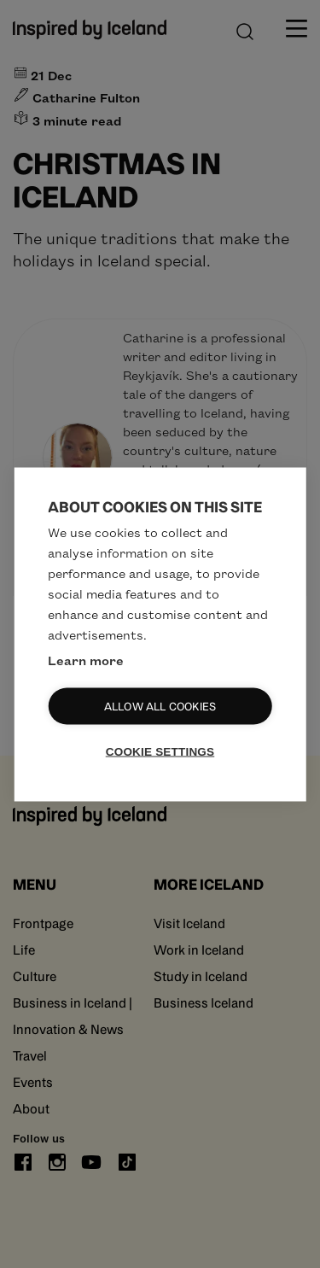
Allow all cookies (160, 705)
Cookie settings (160, 751)
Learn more (86, 659)
